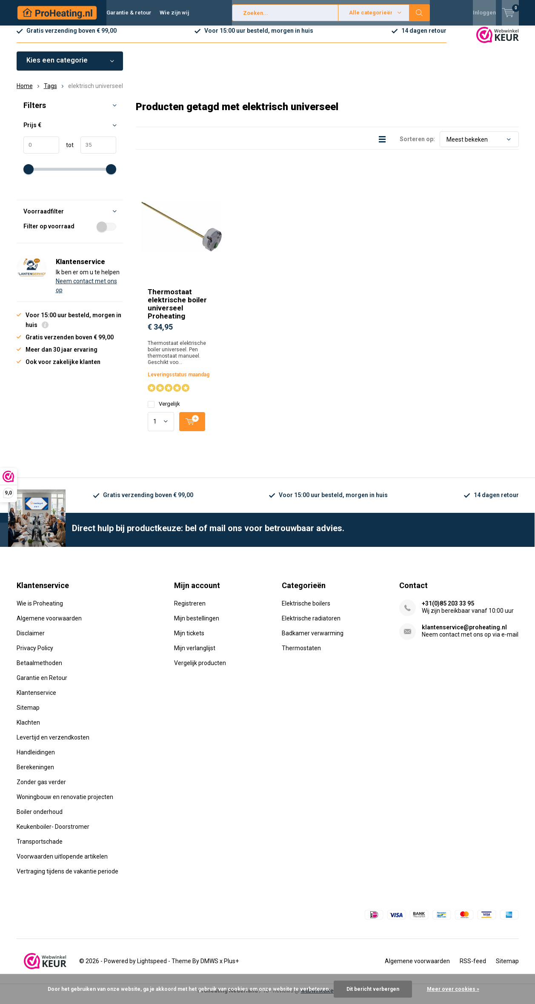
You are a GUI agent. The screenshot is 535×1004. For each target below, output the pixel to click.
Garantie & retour (129, 12)
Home (25, 92)
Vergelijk (164, 410)
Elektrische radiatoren (311, 624)
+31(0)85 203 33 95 (448, 609)
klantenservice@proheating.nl (464, 633)
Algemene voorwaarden (49, 624)
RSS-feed (473, 967)
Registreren (190, 609)
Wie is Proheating (40, 609)
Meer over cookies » (453, 989)
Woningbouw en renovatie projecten (65, 803)
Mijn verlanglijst (194, 654)
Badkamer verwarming (312, 639)
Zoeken (419, 12)
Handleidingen (36, 758)
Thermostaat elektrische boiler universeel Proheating (177, 310)
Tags (50, 92)
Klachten (28, 728)
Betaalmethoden (39, 669)
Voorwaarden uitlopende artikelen (62, 862)
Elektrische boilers (306, 609)
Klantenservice (36, 699)
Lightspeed (152, 967)
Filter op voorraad (69, 232)
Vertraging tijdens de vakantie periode (67, 877)
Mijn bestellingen (196, 624)
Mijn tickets (189, 639)
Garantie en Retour (42, 684)
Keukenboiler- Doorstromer (53, 833)
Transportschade (40, 848)
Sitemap (28, 714)
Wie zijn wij (174, 12)
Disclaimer (31, 639)
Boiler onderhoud (40, 818)
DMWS (209, 967)
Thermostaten (301, 654)
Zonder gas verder (41, 788)
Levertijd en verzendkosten (53, 743)
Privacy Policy (35, 654)
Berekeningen (35, 773)
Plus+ (231, 967)
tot (66, 151)
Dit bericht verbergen (372, 989)
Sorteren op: (417, 145)
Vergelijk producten (200, 669)
